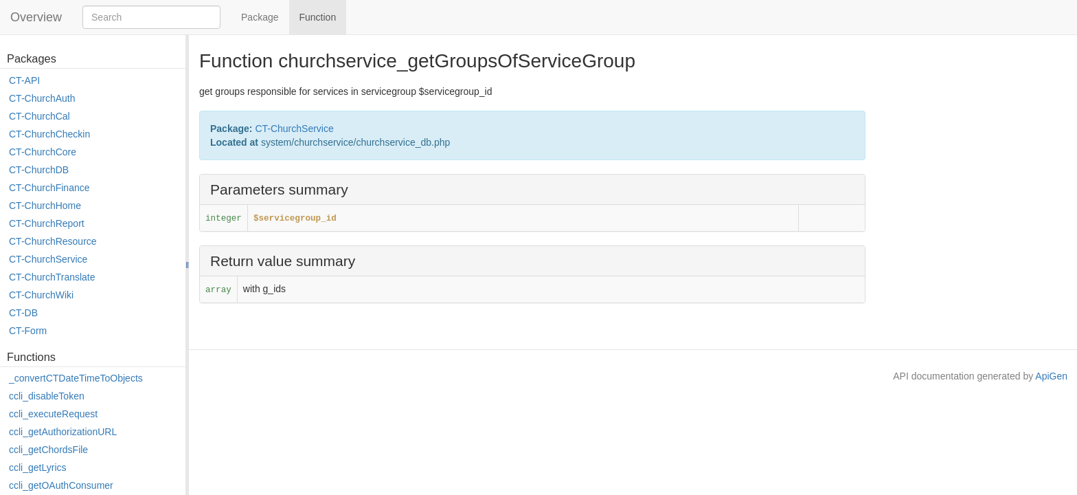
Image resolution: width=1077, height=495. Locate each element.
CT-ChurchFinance (49, 187)
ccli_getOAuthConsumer (61, 485)
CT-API (24, 80)
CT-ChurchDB (39, 169)
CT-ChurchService (48, 259)
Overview (36, 17)
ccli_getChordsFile (48, 449)
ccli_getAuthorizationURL (63, 431)
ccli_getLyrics (38, 467)
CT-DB (23, 312)
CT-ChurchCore (42, 151)
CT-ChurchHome (45, 205)
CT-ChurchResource (53, 241)
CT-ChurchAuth (42, 98)
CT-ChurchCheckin (49, 134)
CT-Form (28, 330)
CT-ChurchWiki (41, 294)
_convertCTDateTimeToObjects (76, 378)
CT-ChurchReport (46, 223)
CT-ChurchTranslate (52, 277)
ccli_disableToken (46, 396)
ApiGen (1051, 376)
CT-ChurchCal (39, 116)
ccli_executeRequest (53, 413)
